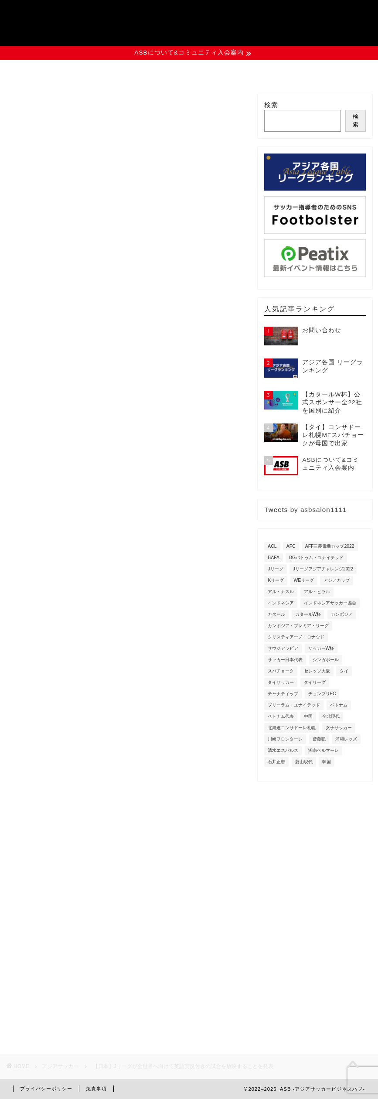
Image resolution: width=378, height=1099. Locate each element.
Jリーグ (29, 524)
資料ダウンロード (234, 71)
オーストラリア (68, 524)
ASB (189, 19)
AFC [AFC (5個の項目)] (291, 546)
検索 (271, 105)
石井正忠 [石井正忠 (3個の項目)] (276, 761)
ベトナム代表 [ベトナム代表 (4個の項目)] (281, 716)
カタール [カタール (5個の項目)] (276, 614)
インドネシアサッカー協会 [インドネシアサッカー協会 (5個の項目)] (330, 603)
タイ (104, 524)
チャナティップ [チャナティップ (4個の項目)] (283, 693)
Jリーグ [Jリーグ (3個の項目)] (275, 569)
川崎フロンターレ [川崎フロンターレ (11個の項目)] (285, 739)
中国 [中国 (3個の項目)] (308, 716)
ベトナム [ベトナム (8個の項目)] (338, 705)
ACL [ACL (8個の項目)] (272, 546)
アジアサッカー (34, 106)
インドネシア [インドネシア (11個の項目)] (281, 603)
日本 (152, 524)
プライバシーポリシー (46, 1088)
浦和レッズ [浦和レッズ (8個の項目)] (346, 739)
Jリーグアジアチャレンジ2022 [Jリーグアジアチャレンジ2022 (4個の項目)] (323, 569)
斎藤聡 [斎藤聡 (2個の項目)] (319, 739)
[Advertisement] (126, 712)
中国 (128, 524)
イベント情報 (145, 71)
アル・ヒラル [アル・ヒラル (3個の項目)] (317, 591)
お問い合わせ (324, 71)
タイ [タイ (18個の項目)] (344, 671)
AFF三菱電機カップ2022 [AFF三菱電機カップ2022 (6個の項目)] (329, 546)
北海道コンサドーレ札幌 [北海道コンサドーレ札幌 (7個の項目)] (292, 727)
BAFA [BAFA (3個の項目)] (273, 557)
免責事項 (96, 1088)
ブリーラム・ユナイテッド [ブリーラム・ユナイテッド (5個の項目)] (294, 705)
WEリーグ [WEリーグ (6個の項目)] (304, 580)
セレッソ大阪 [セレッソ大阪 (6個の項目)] (317, 671)
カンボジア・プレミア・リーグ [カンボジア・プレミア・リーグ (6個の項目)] (298, 625)
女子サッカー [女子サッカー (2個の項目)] (339, 727)
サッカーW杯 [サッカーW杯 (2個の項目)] (321, 648)
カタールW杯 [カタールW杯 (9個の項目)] (308, 614)
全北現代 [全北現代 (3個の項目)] (331, 716)
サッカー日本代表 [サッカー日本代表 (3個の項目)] (285, 659)
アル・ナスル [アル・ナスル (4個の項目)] (281, 591)
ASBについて (54, 71)
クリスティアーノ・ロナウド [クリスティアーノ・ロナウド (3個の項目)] (296, 637)
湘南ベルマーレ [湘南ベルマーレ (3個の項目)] (323, 750)
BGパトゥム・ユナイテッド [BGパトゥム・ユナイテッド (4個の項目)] (316, 557)
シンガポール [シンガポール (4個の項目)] (326, 659)
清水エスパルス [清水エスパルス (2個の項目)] (283, 750)
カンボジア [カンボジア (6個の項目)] (342, 614)
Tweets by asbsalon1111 (305, 509)
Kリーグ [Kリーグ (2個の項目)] (276, 580)
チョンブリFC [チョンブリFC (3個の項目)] (322, 693)
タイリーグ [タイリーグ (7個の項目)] (315, 682)
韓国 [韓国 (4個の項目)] (326, 761)
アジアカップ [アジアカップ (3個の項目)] (337, 580)
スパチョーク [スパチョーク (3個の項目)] (281, 671)
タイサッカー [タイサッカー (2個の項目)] (281, 682)
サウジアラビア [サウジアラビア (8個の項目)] (283, 648)
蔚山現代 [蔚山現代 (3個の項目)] (304, 761)
